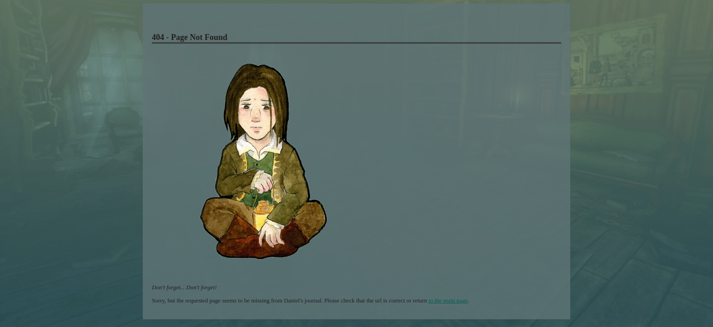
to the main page (447, 300)
